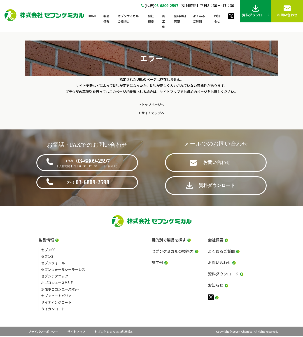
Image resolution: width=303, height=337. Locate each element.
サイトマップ (84, 332)
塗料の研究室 (180, 19)
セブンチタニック (54, 276)
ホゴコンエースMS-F (57, 283)
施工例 (163, 21)
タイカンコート (53, 309)
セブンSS (48, 250)
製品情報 (106, 19)
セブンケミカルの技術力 (128, 19)
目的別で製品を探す (169, 241)
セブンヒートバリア (56, 296)
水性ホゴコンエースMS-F (60, 289)
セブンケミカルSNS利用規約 (130, 332)
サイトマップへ (153, 112)
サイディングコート (56, 303)
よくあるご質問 (199, 19)
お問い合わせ (218, 163)
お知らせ (217, 19)
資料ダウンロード (218, 186)
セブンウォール (53, 263)
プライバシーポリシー (42, 332)
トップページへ (153, 104)
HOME (92, 16)
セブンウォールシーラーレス (63, 270)
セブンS (47, 257)
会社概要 (151, 19)
